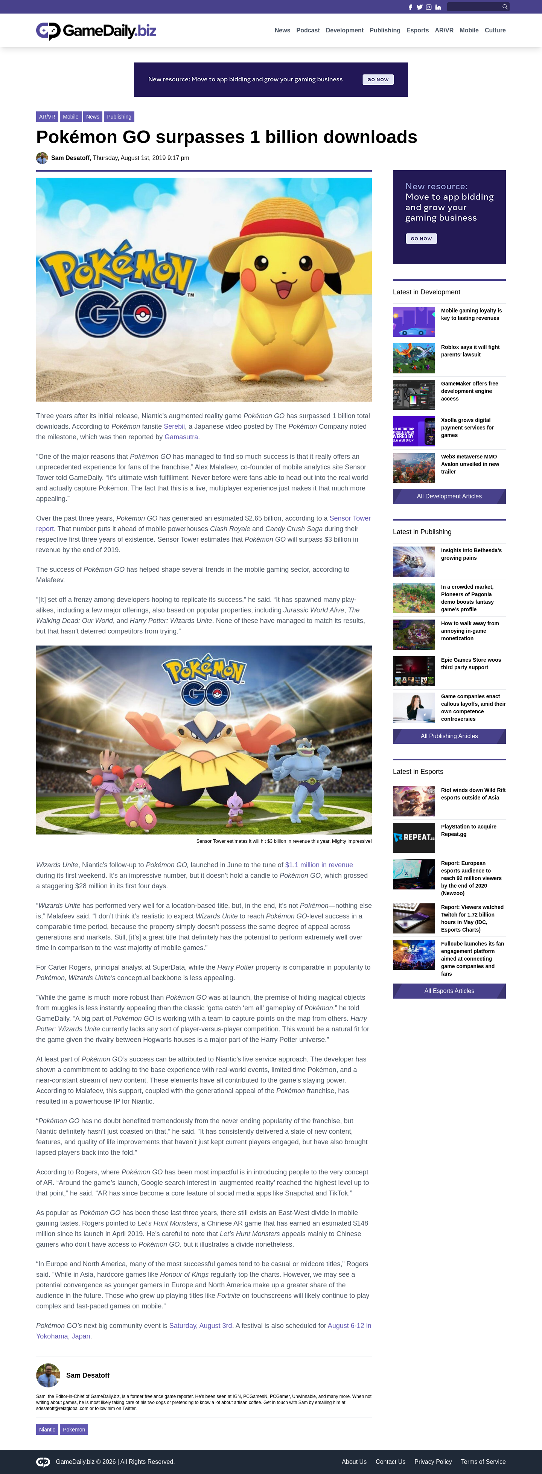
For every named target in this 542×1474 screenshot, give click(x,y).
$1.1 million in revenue (319, 865)
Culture (495, 33)
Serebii (174, 426)
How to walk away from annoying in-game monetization (470, 630)
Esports (417, 33)
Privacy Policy (433, 1462)
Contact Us (390, 1462)
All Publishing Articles (449, 736)
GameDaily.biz (75, 1462)
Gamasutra (181, 437)
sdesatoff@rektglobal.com (62, 1408)
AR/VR (444, 33)
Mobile (469, 33)
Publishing (385, 33)
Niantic (47, 1430)
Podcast (308, 33)
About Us (354, 1462)
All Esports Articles (449, 991)
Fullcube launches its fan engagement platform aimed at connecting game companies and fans (472, 959)
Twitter (129, 1408)
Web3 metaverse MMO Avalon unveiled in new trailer (470, 464)
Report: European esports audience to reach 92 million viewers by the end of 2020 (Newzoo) (471, 878)
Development (345, 33)
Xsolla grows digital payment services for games (467, 427)
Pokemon (74, 1430)
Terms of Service (483, 1462)
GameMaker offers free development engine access (469, 391)
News (283, 33)
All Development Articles (449, 496)
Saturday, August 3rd (200, 1325)
